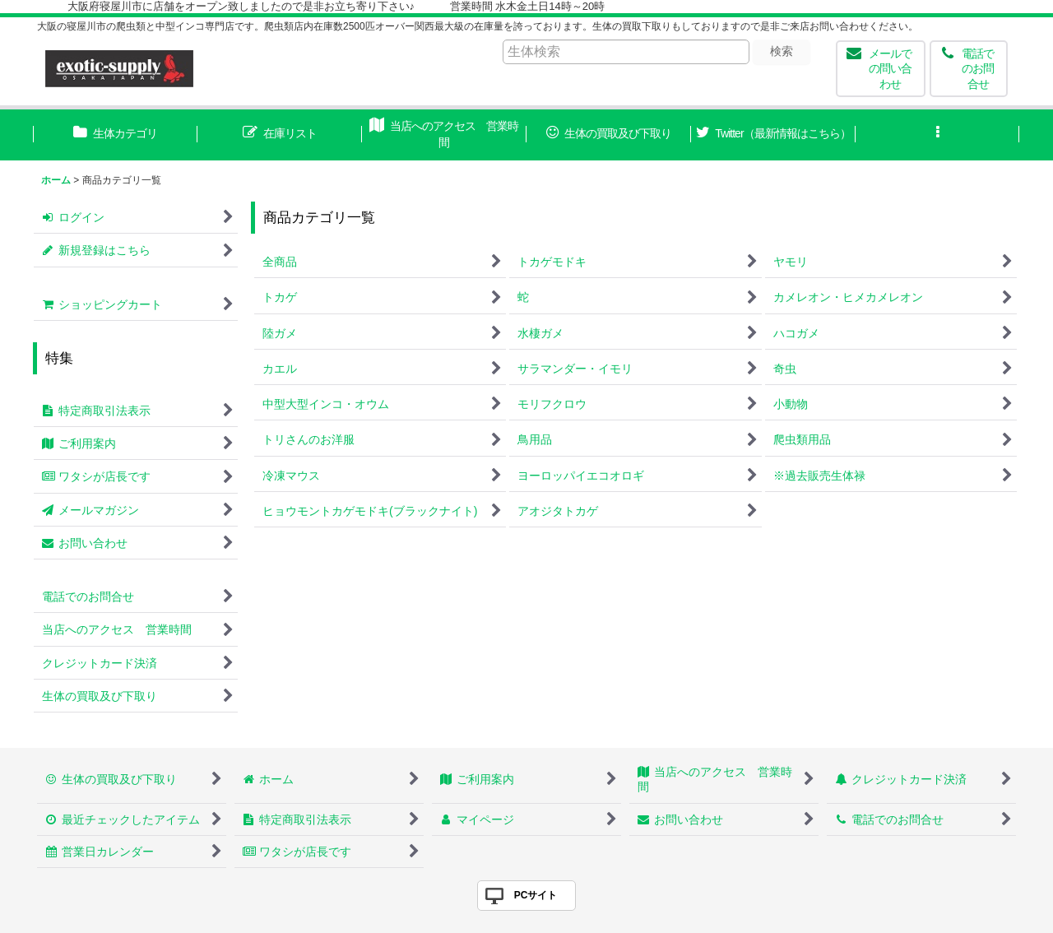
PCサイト (536, 895)
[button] (938, 134)
